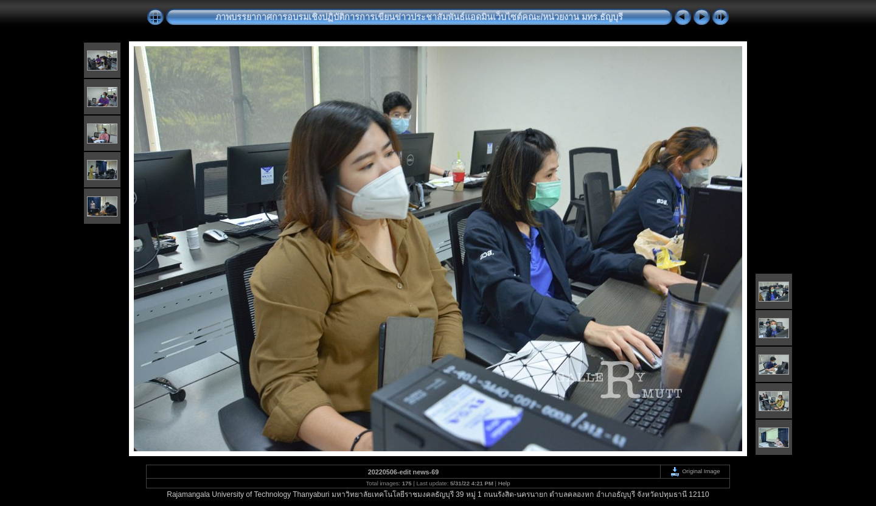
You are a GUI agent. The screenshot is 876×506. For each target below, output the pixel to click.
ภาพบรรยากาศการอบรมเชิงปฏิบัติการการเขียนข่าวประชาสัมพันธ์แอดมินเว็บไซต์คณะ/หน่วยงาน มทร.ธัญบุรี (419, 17)
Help (504, 483)
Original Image (695, 471)
